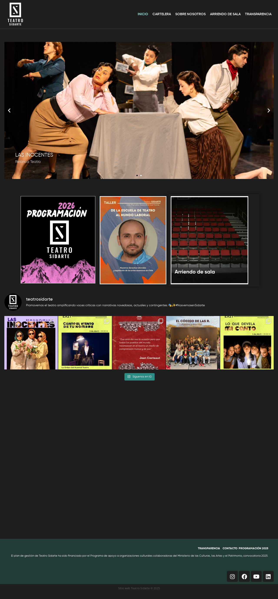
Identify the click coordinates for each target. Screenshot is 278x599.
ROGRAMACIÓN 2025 (254, 548)
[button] (9, 110)
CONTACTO (230, 548)
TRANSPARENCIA (209, 548)
